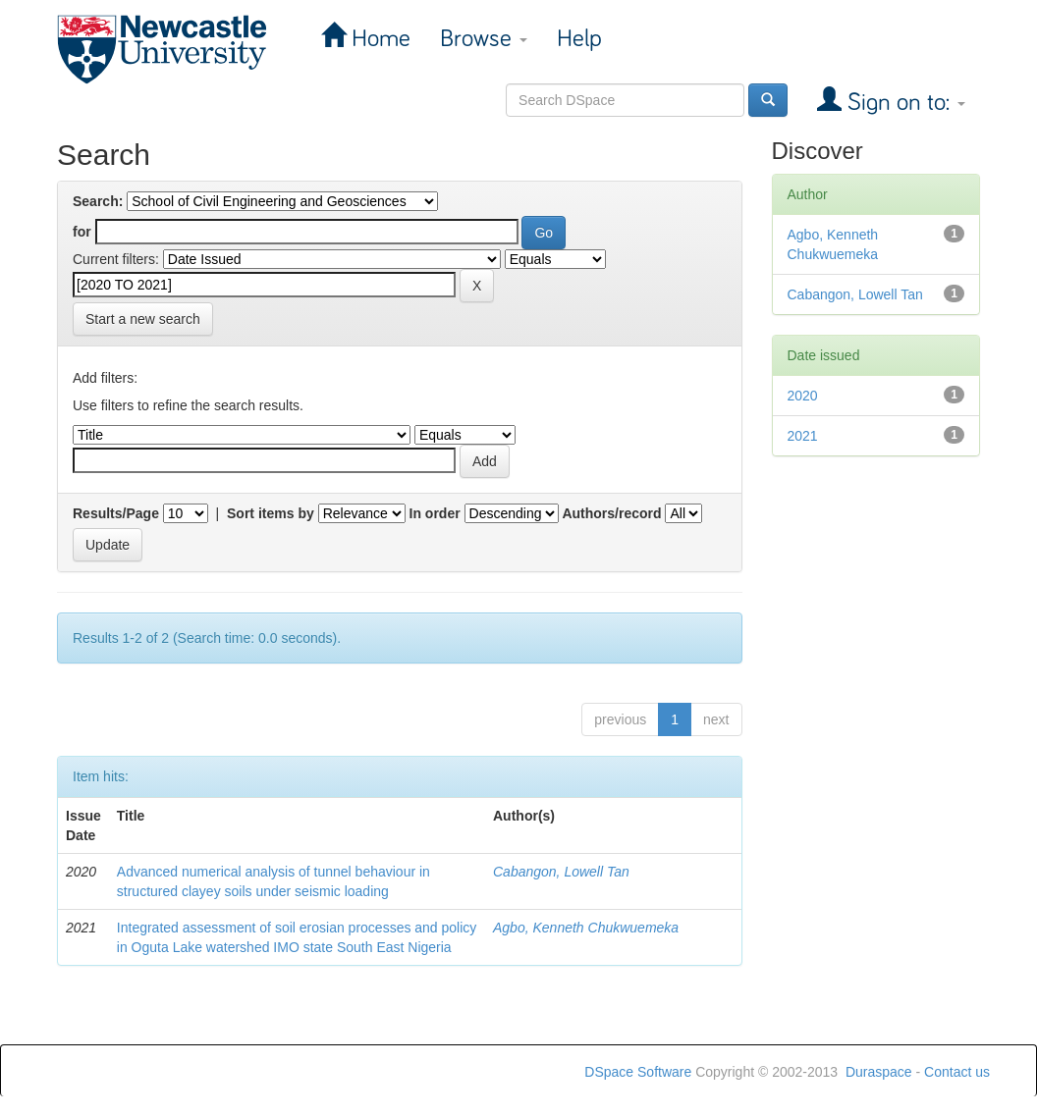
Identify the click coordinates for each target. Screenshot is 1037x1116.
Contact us (957, 1072)
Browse (483, 39)
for (82, 231)
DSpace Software (637, 1072)
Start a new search (142, 319)
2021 (803, 436)
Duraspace (879, 1072)
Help (579, 39)
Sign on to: (903, 102)
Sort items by (270, 513)
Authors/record (611, 513)
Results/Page (116, 513)
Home (378, 39)
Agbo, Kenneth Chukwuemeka (586, 927)
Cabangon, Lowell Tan (561, 871)
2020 (803, 395)
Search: (98, 201)
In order (435, 513)
